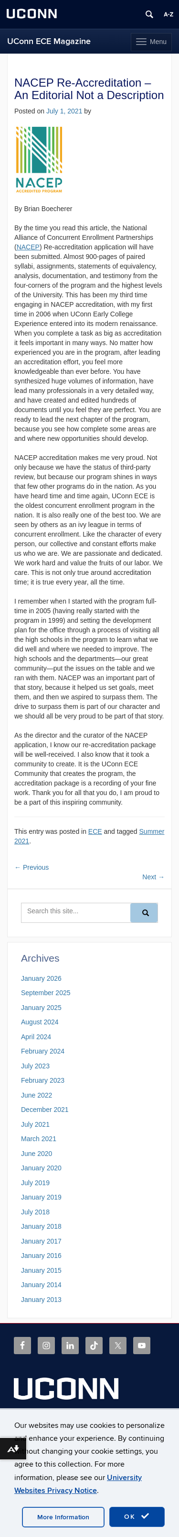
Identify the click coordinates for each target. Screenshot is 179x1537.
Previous (31, 867)
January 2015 (41, 1270)
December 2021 (45, 1109)
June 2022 (36, 1095)
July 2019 (35, 1183)
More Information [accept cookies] (63, 1517)
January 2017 (41, 1241)
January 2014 (41, 1285)
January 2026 (41, 978)
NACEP (28, 247)
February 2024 (42, 1051)
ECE (95, 831)
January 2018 (41, 1226)
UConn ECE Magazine (49, 41)
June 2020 (36, 1153)
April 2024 (36, 1037)
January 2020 (41, 1168)
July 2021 (35, 1124)
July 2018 (35, 1212)
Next (153, 877)
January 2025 (41, 1007)
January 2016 (41, 1255)
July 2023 (35, 1066)
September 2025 (46, 993)
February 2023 (42, 1080)
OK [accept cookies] (137, 1516)
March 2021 (38, 1139)
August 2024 (40, 1022)
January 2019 (41, 1197)
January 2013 (41, 1299)
